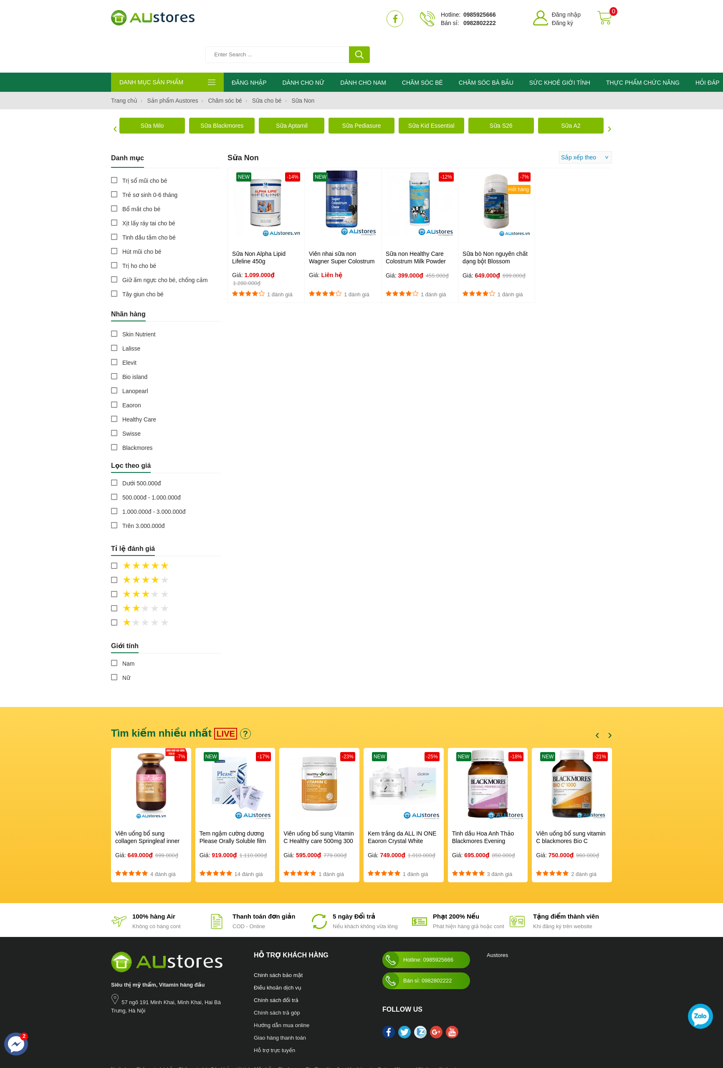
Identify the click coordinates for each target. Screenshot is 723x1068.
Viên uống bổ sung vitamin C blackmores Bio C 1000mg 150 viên (570, 806)
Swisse (131, 399)
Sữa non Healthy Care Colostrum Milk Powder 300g (416, 226)
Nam (128, 629)
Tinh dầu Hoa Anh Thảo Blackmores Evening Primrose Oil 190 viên (483, 806)
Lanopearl (135, 356)
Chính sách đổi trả (276, 965)
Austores (497, 920)
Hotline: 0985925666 (417, 925)
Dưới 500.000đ (141, 448)
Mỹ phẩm (265, 1035)
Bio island (135, 342)
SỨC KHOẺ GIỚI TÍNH (559, 48)
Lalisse (131, 314)
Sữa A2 (570, 91)
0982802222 (479, 23)
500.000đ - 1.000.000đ (151, 463)
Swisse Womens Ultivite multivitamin (418, 1035)
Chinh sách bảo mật (278, 940)
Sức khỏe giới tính (230, 1035)
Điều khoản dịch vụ (277, 953)
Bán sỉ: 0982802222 (417, 946)
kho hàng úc (361, 1035)
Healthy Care (139, 384)
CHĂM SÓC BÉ (422, 48)
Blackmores (137, 413)
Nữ (126, 643)
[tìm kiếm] (359, 18)
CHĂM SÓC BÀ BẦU (486, 48)
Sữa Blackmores (221, 91)
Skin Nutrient (139, 299)
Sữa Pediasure (361, 91)
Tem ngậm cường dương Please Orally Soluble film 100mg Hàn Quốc (233, 806)
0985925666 (479, 14)
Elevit (129, 328)
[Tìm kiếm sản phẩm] (292, 18)
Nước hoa (122, 1035)
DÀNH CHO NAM (363, 48)
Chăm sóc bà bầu (156, 1035)
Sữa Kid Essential (431, 91)
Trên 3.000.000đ (143, 491)
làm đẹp (336, 1035)
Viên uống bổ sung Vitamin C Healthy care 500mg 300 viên (318, 806)
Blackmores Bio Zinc (301, 1035)
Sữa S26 (501, 91)
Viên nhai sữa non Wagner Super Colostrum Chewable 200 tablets (341, 226)
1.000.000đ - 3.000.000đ (154, 477)
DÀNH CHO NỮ (303, 48)
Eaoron (131, 370)
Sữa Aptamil (292, 91)
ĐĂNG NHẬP (249, 48)
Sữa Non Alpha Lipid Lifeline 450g (259, 223)
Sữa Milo (152, 91)
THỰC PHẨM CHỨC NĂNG (643, 48)
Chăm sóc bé (193, 1035)
